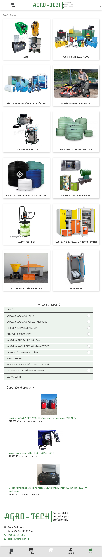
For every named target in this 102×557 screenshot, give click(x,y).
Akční (9, 310)
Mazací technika (15, 358)
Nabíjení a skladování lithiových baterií (28, 365)
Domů (5, 15)
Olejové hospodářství (19, 334)
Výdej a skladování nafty (20, 316)
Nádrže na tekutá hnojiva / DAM (23, 340)
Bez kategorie (14, 377)
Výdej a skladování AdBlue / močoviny (27, 322)
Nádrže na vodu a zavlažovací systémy (28, 346)
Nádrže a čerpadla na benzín (22, 328)
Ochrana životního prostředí (22, 352)
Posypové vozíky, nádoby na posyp (25, 371)
